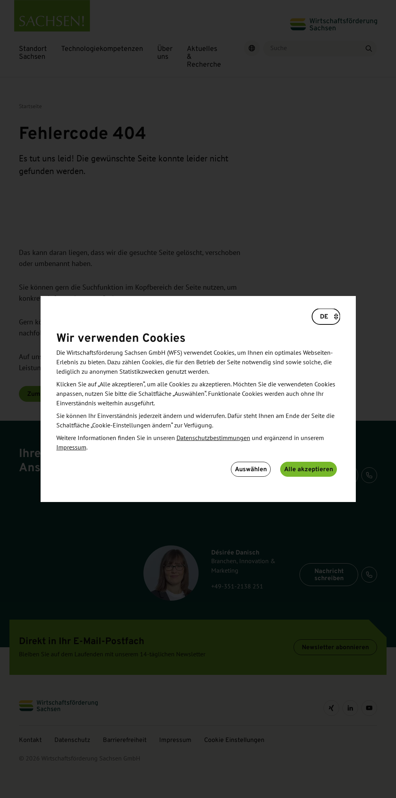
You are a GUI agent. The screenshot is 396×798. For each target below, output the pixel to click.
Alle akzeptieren (308, 469)
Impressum (71, 447)
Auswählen (251, 469)
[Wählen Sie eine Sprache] (326, 316)
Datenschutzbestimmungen (213, 438)
